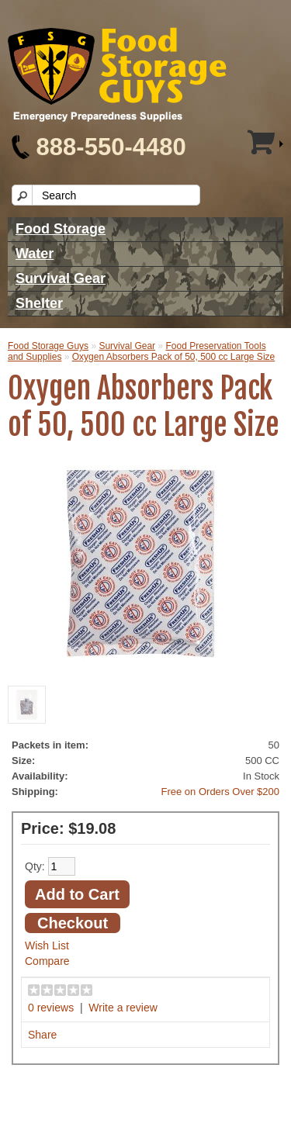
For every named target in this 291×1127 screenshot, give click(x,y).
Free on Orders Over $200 (220, 791)
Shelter (39, 303)
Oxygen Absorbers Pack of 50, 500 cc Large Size (173, 356)
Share (42, 1034)
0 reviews (51, 1007)
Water (35, 253)
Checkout (72, 923)
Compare (47, 961)
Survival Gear (61, 278)
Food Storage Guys (48, 346)
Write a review (122, 1007)
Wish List (47, 945)
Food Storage (61, 229)
